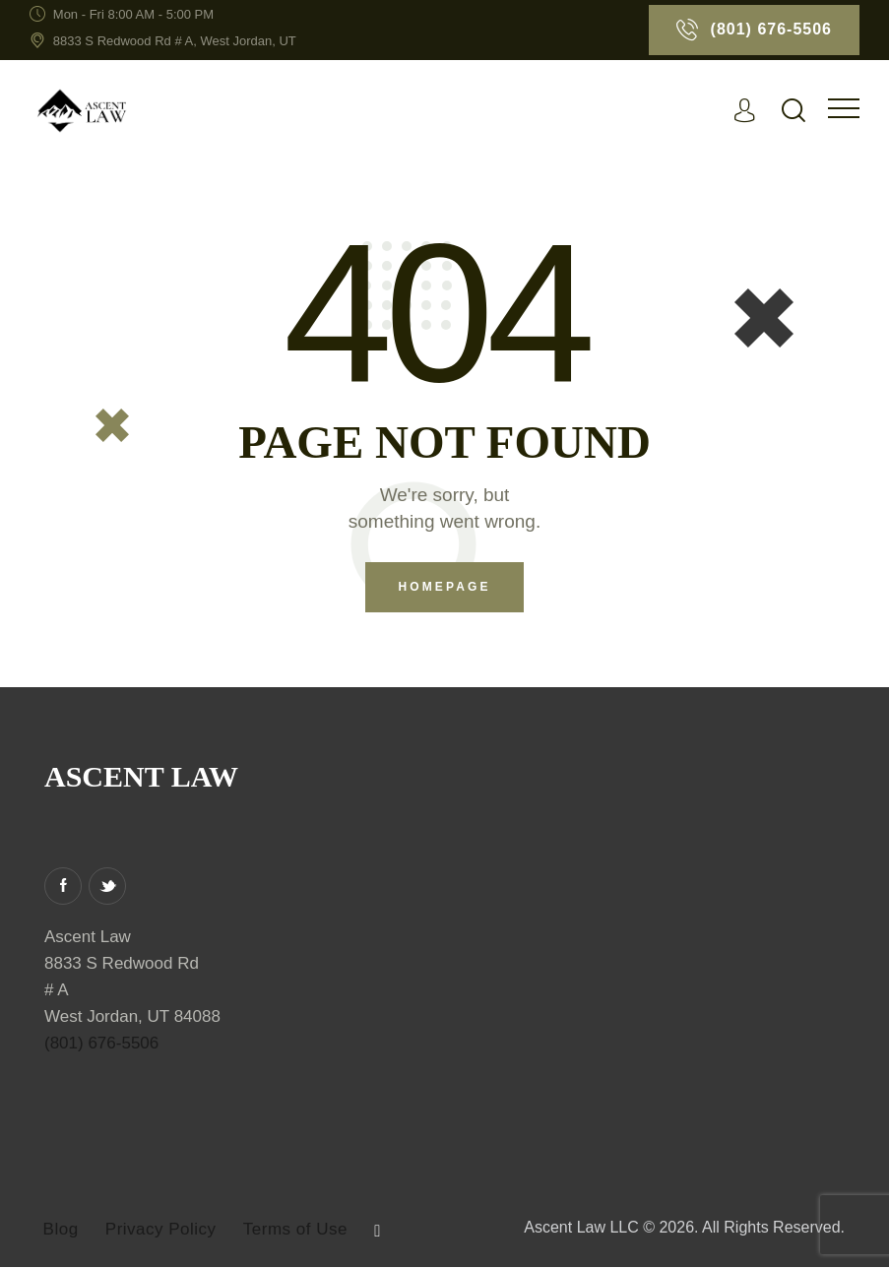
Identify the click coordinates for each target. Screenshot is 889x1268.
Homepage (444, 588)
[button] (843, 108)
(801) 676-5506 (101, 1044)
